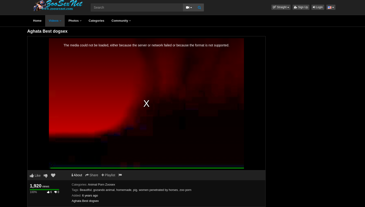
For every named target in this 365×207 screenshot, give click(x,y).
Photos (74, 20)
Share (91, 175)
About (77, 175)
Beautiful (86, 190)
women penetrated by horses (158, 190)
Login (318, 7)
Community (121, 20)
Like (35, 175)
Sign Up (301, 7)
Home (37, 20)
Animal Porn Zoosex (101, 184)
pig (135, 190)
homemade (124, 190)
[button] (281, 7)
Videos (55, 20)
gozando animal (104, 190)
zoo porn (185, 190)
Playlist (108, 175)
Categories (96, 20)
